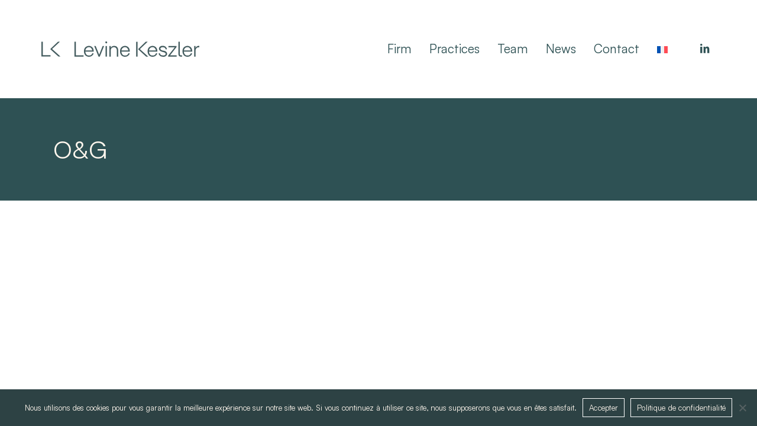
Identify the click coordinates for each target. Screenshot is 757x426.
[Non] (742, 408)
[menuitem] (662, 48)
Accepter (603, 407)
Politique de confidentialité (681, 407)
